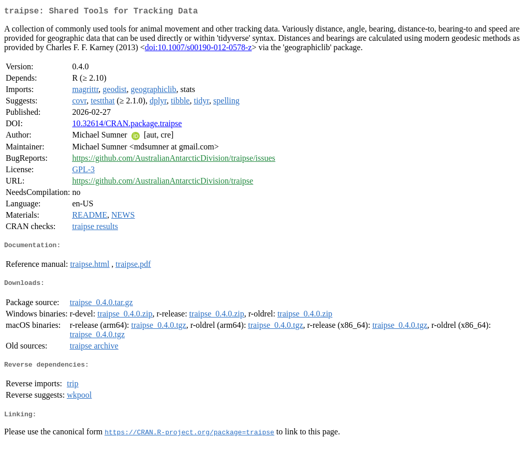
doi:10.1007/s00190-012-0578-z (198, 49)
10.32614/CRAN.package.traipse (127, 125)
